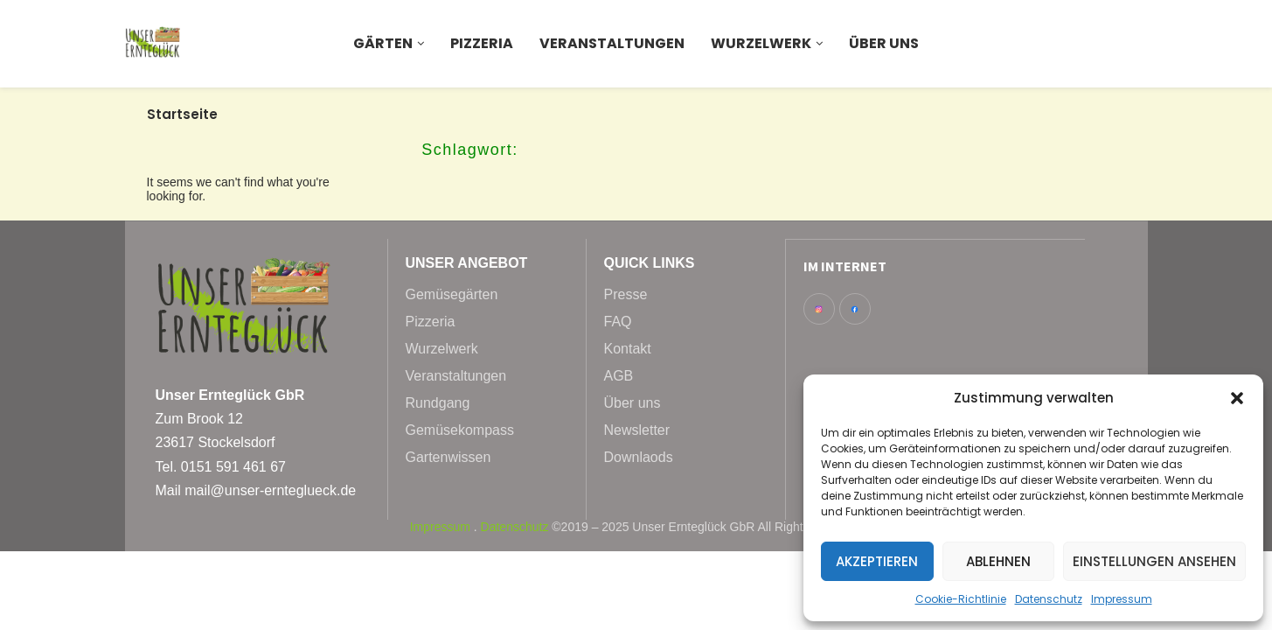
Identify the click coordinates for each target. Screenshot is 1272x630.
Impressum (1121, 599)
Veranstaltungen (612, 43)
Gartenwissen (448, 458)
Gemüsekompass (460, 431)
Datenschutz (1048, 599)
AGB (619, 376)
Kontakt (627, 349)
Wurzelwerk (761, 43)
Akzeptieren (877, 561)
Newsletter (637, 431)
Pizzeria (481, 43)
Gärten (383, 43)
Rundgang (438, 403)
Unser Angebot (467, 263)
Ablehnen (998, 561)
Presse (626, 295)
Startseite (182, 114)
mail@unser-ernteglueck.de (270, 490)
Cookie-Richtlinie (960, 599)
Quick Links (649, 263)
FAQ (618, 322)
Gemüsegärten (452, 295)
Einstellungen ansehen (1154, 561)
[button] (1237, 398)
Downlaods (638, 458)
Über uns (884, 43)
